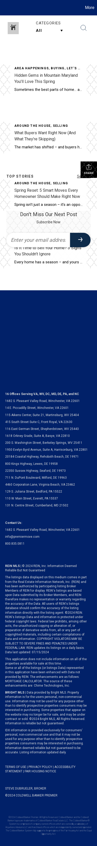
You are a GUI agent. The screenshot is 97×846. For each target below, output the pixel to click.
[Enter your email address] (38, 240)
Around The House (32, 126)
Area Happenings (31, 68)
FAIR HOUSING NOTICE (40, 771)
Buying (57, 68)
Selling (60, 126)
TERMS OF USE (15, 767)
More (89, 7)
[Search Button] (84, 28)
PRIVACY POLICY (40, 767)
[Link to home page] (4, 7)
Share (89, 169)
